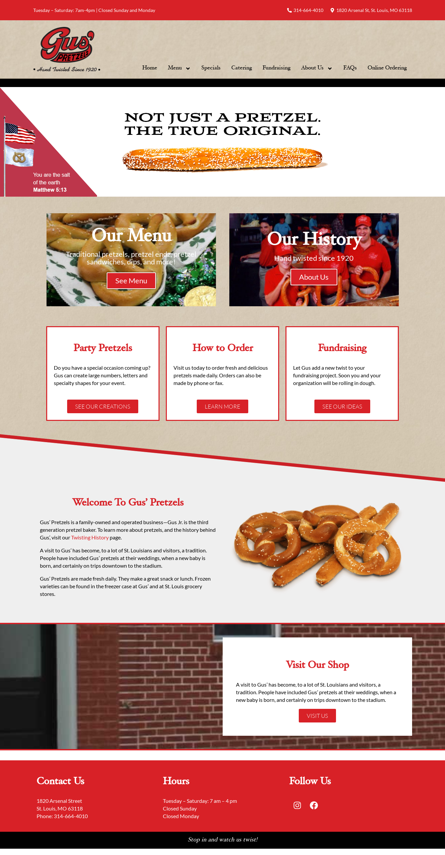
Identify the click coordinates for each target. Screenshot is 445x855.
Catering (241, 68)
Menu (179, 68)
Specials (211, 68)
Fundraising (276, 68)
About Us (317, 68)
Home (149, 68)
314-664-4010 (71, 816)
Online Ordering (387, 68)
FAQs (350, 68)
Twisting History (90, 537)
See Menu (131, 280)
